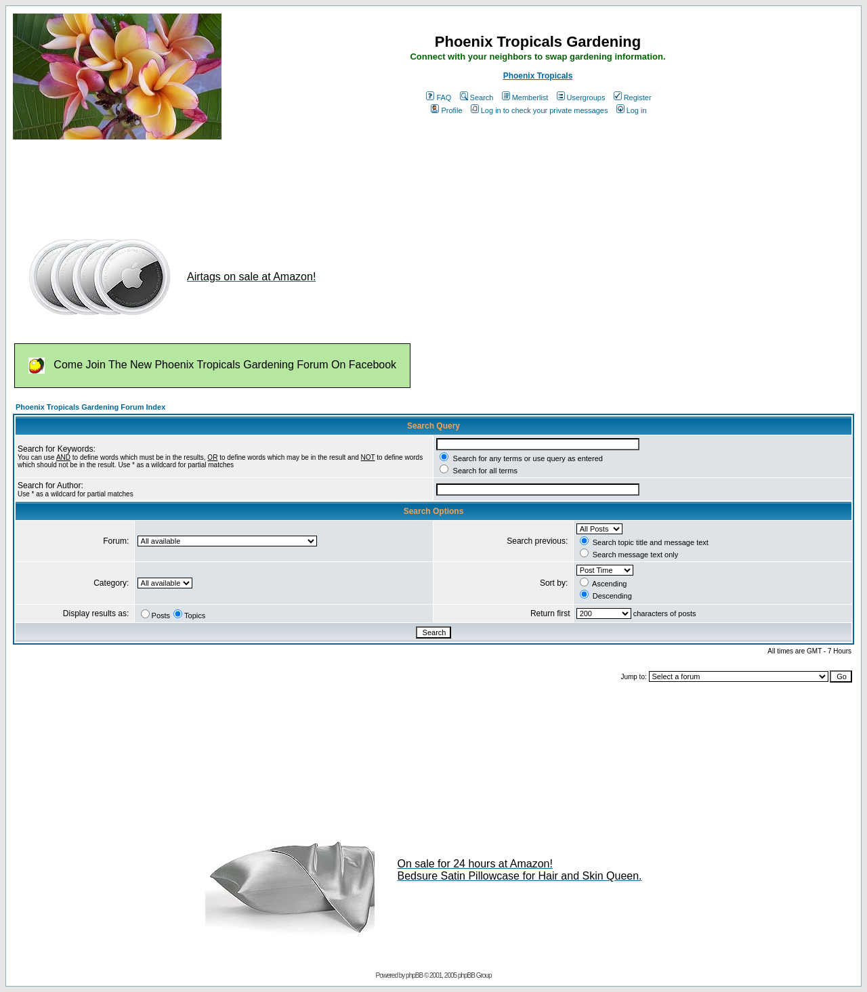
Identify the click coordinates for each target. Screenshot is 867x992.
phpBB (414, 975)
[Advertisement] (259, 181)
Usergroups (581, 97)
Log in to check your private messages (539, 110)
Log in (631, 110)
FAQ (438, 97)
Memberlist (525, 97)
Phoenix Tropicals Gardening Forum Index (90, 407)
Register (633, 97)
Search (477, 97)
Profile (446, 110)
